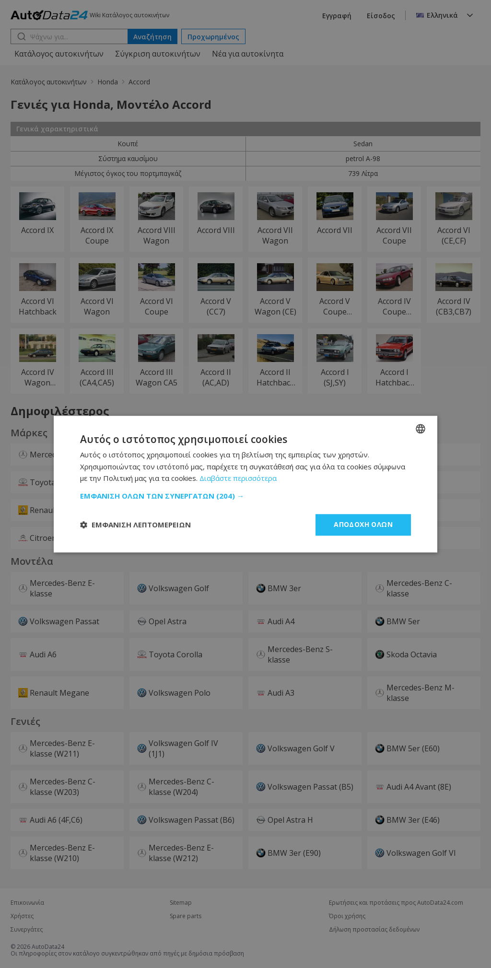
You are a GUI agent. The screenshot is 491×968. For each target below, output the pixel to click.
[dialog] (245, 484)
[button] (245, 495)
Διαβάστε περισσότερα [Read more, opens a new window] (238, 478)
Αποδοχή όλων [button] (363, 524)
